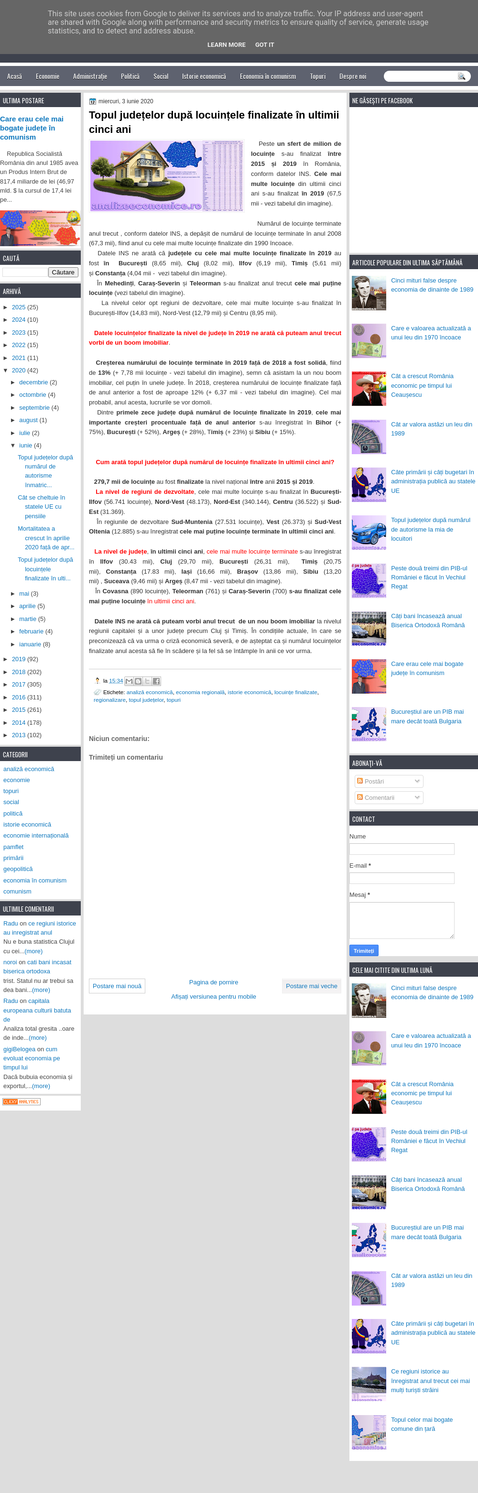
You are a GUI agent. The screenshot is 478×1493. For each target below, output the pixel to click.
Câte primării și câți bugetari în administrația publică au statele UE (433, 481)
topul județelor (146, 700)
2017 (19, 684)
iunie (26, 445)
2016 (19, 697)
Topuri (318, 76)
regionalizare (110, 700)
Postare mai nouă (117, 986)
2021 (19, 357)
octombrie (33, 394)
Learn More (226, 44)
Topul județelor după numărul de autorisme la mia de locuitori (430, 529)
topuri (174, 700)
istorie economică (250, 692)
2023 (19, 332)
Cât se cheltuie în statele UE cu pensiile (41, 507)
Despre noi (352, 76)
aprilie (28, 606)
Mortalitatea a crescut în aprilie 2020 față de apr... (46, 538)
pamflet (13, 846)
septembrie (35, 407)
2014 (19, 722)
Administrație (90, 76)
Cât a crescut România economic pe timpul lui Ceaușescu (422, 385)
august (29, 420)
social (11, 802)
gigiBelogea (19, 1049)
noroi (10, 962)
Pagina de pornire (214, 982)
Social (160, 76)
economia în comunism (34, 880)
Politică (130, 76)
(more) (33, 951)
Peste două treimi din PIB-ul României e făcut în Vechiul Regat (429, 577)
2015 (19, 709)
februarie (32, 631)
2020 (19, 370)
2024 (19, 319)
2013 (19, 735)
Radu (10, 923)
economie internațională (36, 835)
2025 (19, 307)
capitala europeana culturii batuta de (37, 1010)
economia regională (200, 692)
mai (25, 593)
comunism (17, 891)
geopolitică (18, 868)
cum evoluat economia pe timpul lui (31, 1058)
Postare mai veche (311, 986)
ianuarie (31, 644)
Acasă (14, 76)
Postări (370, 781)
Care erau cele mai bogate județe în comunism (32, 128)
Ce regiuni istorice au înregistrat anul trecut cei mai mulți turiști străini (430, 1381)
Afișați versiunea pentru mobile (213, 996)
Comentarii (375, 797)
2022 (19, 345)
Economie (47, 76)
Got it (264, 44)
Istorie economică (204, 76)
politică (12, 813)
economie (16, 780)
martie (28, 618)
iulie (25, 432)
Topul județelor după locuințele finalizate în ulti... (45, 569)
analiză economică (150, 692)
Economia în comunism (268, 76)
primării (13, 857)
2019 (19, 659)
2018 (19, 672)
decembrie (34, 382)
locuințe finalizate (295, 692)
